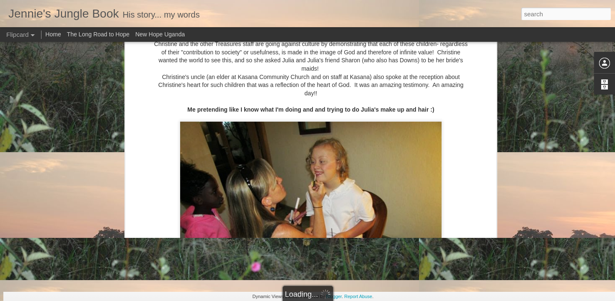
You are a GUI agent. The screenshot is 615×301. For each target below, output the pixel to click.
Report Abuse (358, 296)
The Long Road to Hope (98, 34)
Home (53, 34)
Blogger (333, 296)
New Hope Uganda (160, 34)
